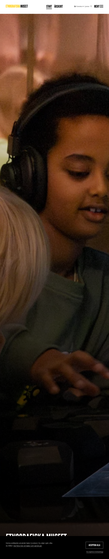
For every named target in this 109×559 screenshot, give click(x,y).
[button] (94, 545)
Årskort (58, 6)
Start (49, 6)
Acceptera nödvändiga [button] (94, 552)
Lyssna (88, 6)
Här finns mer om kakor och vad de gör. (27, 546)
